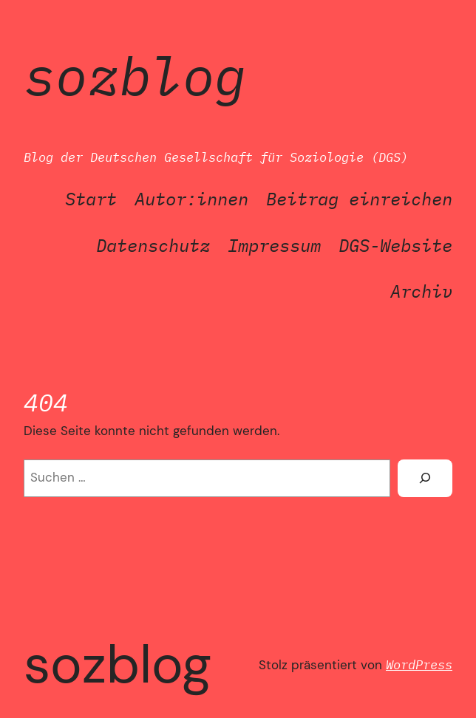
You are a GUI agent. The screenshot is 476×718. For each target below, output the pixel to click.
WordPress (419, 664)
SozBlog (135, 75)
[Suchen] (425, 478)
